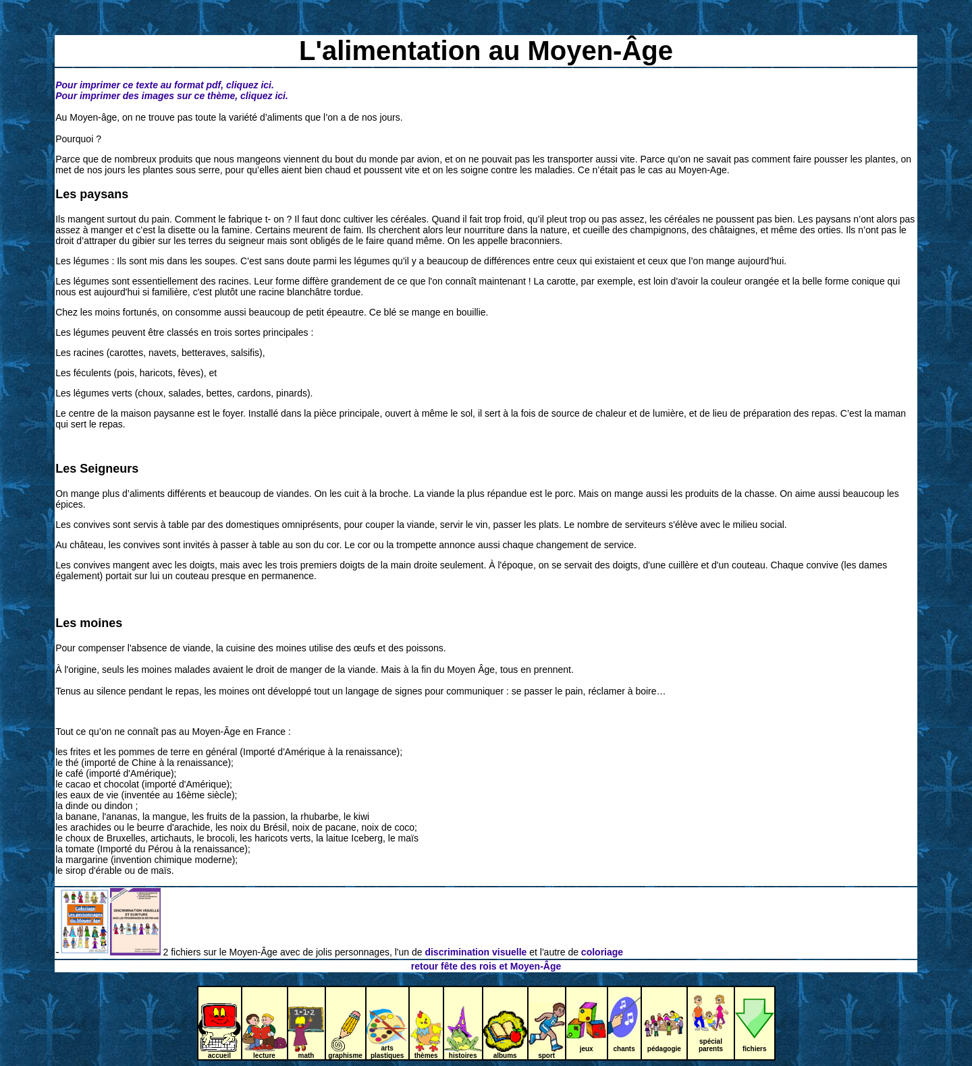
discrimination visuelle (475, 952)
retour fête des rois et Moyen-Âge (486, 966)
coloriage (602, 952)
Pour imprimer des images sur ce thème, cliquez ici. (171, 95)
